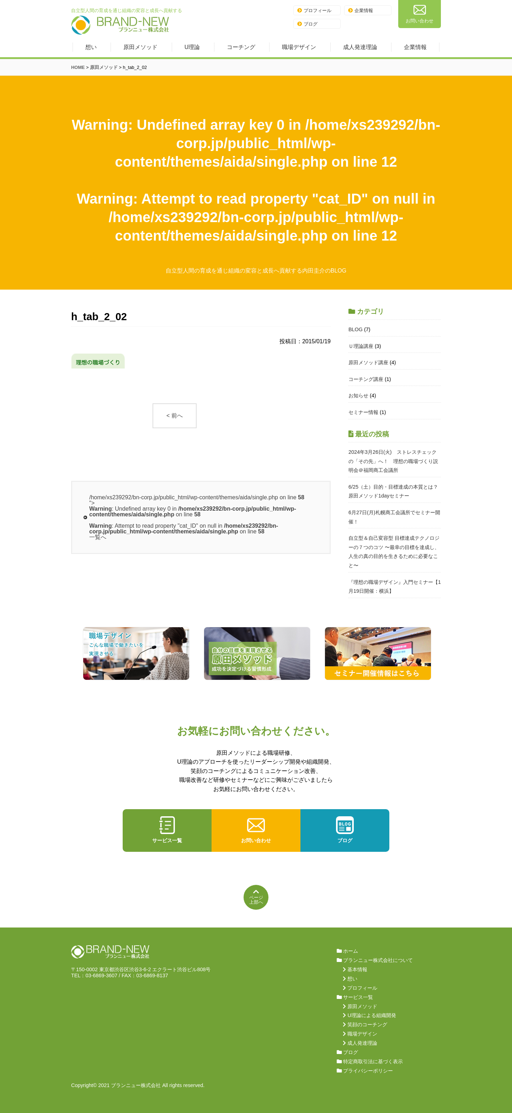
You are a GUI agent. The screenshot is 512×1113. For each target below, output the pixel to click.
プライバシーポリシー (368, 1071)
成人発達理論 (360, 47)
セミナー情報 (363, 412)
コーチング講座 (365, 379)
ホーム (350, 951)
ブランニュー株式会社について (378, 960)
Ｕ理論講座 (360, 346)
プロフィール (314, 10)
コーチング (241, 47)
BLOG (355, 329)
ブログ (307, 24)
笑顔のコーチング (367, 1024)
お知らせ (358, 395)
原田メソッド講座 (368, 362)
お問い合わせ (419, 13)
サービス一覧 (167, 829)
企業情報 (360, 10)
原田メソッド (140, 47)
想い (91, 47)
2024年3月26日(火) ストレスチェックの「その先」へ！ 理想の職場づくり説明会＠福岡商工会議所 (393, 461)
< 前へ (174, 416)
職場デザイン (299, 47)
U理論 (192, 47)
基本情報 (357, 969)
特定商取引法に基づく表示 (373, 1061)
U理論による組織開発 (371, 1015)
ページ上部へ (256, 896)
